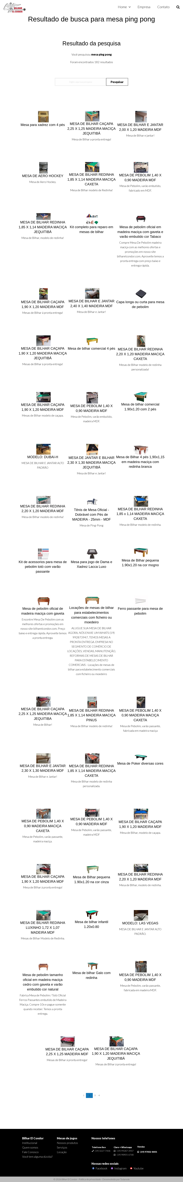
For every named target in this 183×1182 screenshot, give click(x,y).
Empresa (144, 7)
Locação (62, 1152)
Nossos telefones (103, 1138)
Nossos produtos (67, 1142)
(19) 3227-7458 (102, 1150)
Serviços (62, 1147)
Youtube (136, 1168)
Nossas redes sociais (105, 1163)
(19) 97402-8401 (148, 1152)
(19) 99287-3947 (125, 1150)
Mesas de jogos (67, 1138)
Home (122, 7)
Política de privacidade (90, 1179)
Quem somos (30, 1147)
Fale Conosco (30, 1152)
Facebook (99, 1168)
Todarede (125, 1179)
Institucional (29, 1142)
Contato (163, 7)
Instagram (118, 1168)
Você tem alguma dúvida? (37, 1156)
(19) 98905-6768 (125, 1154)
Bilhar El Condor (33, 1138)
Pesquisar (117, 82)
